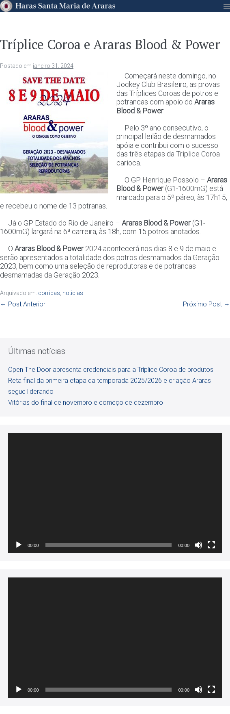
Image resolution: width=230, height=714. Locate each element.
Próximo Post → (206, 304)
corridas (49, 293)
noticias (72, 293)
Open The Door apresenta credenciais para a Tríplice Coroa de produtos (110, 369)
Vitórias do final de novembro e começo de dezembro (85, 402)
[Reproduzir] (19, 545)
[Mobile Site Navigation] (227, 6)
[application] (115, 493)
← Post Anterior (22, 304)
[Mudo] (198, 545)
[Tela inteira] (211, 545)
